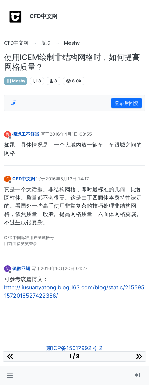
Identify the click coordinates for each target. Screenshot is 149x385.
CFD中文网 (23, 178)
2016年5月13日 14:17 (67, 178)
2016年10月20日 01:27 (64, 268)
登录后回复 (127, 103)
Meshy (15, 80)
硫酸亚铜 (21, 268)
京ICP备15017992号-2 (74, 348)
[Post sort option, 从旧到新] (13, 103)
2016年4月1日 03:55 (71, 134)
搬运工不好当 (25, 134)
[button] (10, 375)
